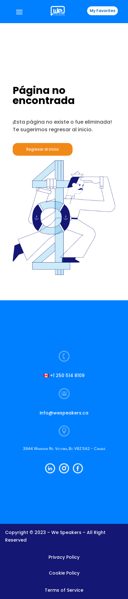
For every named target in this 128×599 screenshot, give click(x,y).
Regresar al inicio (42, 149)
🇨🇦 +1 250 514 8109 (64, 375)
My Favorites (102, 10)
